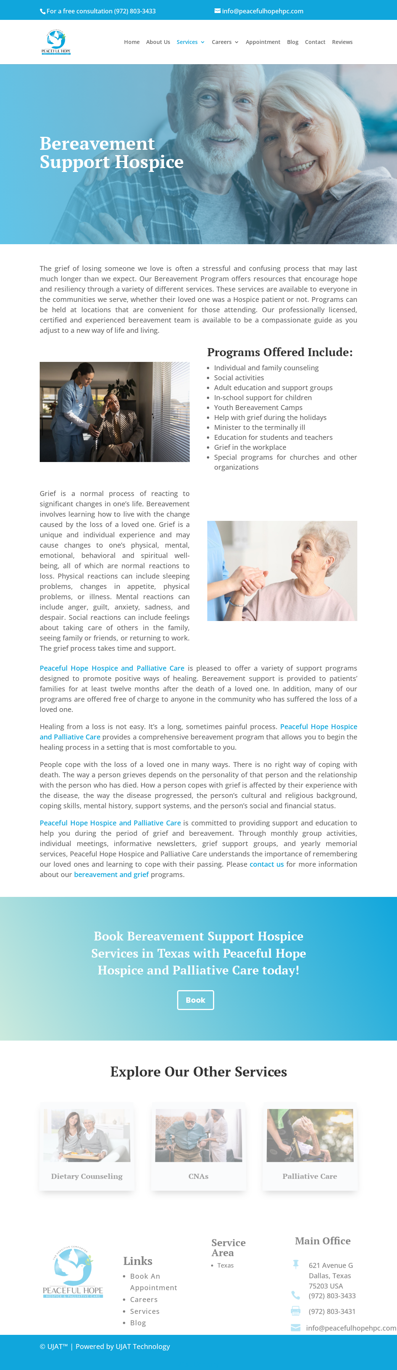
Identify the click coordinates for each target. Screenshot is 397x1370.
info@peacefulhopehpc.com (351, 1331)
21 (182, 1363)
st (190, 1363)
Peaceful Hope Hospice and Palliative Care (112, 668)
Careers (222, 42)
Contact (315, 42)
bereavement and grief (111, 874)
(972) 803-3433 (135, 11)
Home (132, 42)
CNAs (198, 1172)
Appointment (263, 42)
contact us (267, 864)
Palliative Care (310, 1172)
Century (206, 1363)
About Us (158, 42)
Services (187, 42)
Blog (293, 42)
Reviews (342, 42)
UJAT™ (58, 1346)
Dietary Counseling (87, 1172)
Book (195, 1000)
